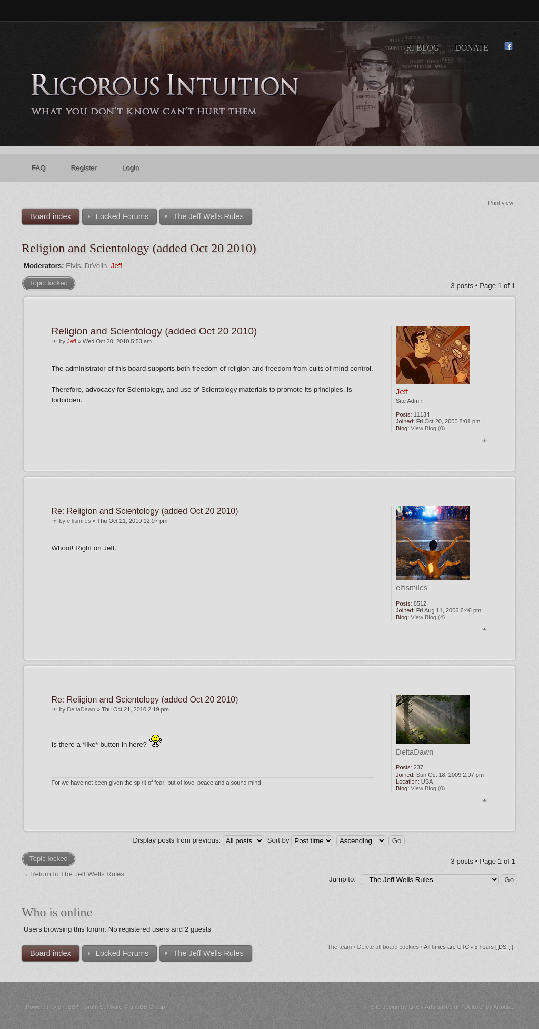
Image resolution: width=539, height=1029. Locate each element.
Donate (471, 47)
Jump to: (342, 879)
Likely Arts (421, 1007)
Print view (500, 203)
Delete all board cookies (388, 947)
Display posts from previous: (198, 840)
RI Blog (422, 47)
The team (339, 947)
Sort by (300, 840)
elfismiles (79, 521)
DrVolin (96, 266)
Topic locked (48, 283)
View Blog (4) (428, 617)
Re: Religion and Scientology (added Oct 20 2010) (145, 511)
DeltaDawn (81, 709)
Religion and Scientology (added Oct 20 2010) (139, 248)
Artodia (502, 1007)
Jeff (116, 266)
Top (484, 440)
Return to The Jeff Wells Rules (77, 874)
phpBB (66, 1007)
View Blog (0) (428, 428)
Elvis (73, 266)
